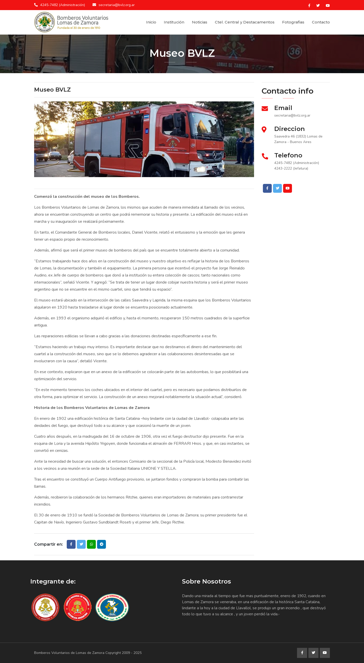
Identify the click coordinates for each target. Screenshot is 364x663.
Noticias (199, 22)
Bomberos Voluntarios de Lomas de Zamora (69, 652)
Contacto (321, 22)
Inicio (151, 22)
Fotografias (293, 22)
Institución (174, 22)
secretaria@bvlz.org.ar (117, 5)
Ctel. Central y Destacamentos (245, 22)
